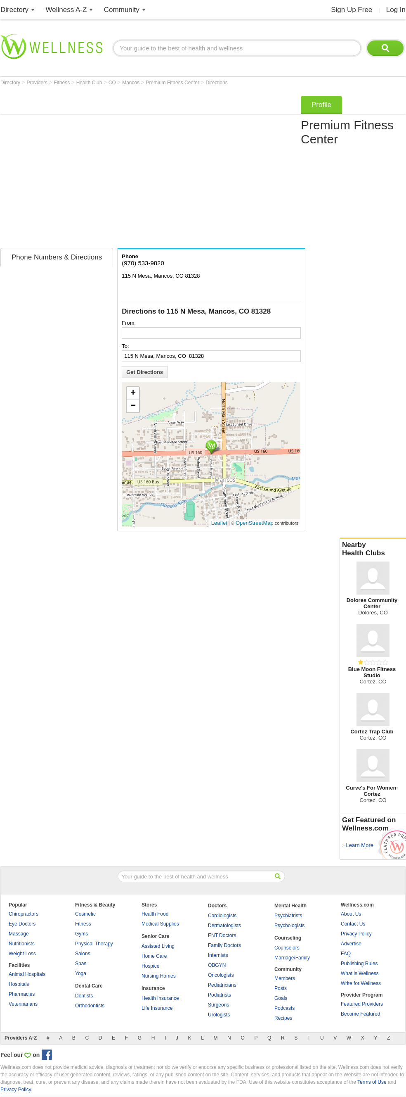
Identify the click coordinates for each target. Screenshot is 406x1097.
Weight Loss (22, 954)
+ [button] (133, 393)
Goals (280, 998)
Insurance (153, 988)
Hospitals (19, 984)
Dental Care (89, 986)
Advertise (351, 944)
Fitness (62, 83)
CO (113, 83)
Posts (280, 988)
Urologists (219, 1015)
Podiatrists (219, 995)
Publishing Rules (359, 963)
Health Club (90, 83)
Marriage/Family (292, 958)
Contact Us (353, 924)
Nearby (373, 549)
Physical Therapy (94, 944)
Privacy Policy (356, 934)
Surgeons (218, 1005)
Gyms (81, 934)
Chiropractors (23, 914)
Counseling (287, 938)
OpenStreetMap (255, 523)
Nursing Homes (159, 976)
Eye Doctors (22, 924)
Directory (14, 10)
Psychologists (289, 925)
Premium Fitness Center (173, 83)
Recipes (283, 1018)
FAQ (346, 954)
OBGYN (217, 965)
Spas (80, 963)
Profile (321, 105)
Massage (19, 934)
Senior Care (155, 936)
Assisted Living (158, 946)
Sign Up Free (351, 10)
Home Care (154, 956)
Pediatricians (222, 985)
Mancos (131, 83)
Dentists (84, 996)
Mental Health (290, 906)
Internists (218, 955)
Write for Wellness (361, 983)
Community (121, 10)
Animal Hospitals (27, 974)
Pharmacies (22, 994)
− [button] (133, 406)
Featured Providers (362, 1004)
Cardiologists (222, 916)
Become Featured (360, 1014)
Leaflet (219, 523)
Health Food (155, 914)
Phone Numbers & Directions (57, 257)
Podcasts (284, 1008)
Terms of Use (372, 1082)
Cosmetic (85, 914)
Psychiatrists (288, 916)
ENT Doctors (222, 935)
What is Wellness (360, 973)
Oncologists (221, 975)
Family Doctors (224, 945)
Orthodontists (89, 1006)
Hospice (150, 966)
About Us (351, 914)
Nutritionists (22, 944)
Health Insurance (160, 998)
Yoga (80, 973)
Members (284, 978)
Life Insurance (157, 1008)
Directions (216, 83)
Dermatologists (224, 925)
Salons (82, 954)
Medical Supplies (160, 924)
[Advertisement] (77, 169)
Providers (37, 83)
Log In (396, 10)
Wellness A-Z (66, 10)
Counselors (287, 948)
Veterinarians (23, 1004)
